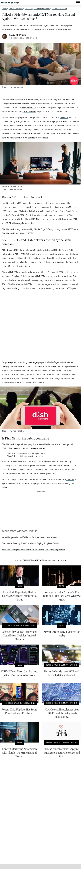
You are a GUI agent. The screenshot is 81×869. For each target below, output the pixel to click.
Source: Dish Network (12, 190)
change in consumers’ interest (15, 103)
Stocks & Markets (16, 9)
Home (4, 9)
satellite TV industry (61, 272)
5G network (48, 461)
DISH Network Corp (59, 9)
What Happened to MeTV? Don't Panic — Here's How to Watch (30, 537)
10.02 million (12, 223)
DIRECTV (64, 117)
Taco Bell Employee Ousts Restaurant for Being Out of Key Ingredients (33, 549)
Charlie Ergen (53, 362)
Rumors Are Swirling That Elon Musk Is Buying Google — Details (30, 543)
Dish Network (28, 107)
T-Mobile (70, 479)
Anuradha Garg (18, 35)
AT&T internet (30, 111)
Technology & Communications (37, 9)
